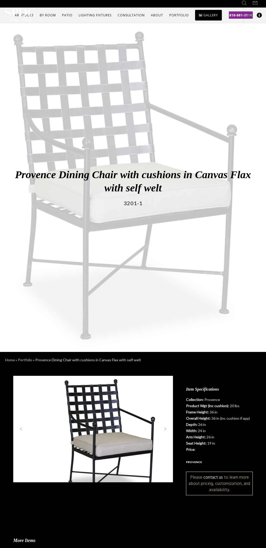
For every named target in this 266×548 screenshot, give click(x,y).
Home (10, 360)
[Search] (244, 3)
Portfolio (25, 360)
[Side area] (248, 15)
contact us (213, 477)
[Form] (255, 3)
